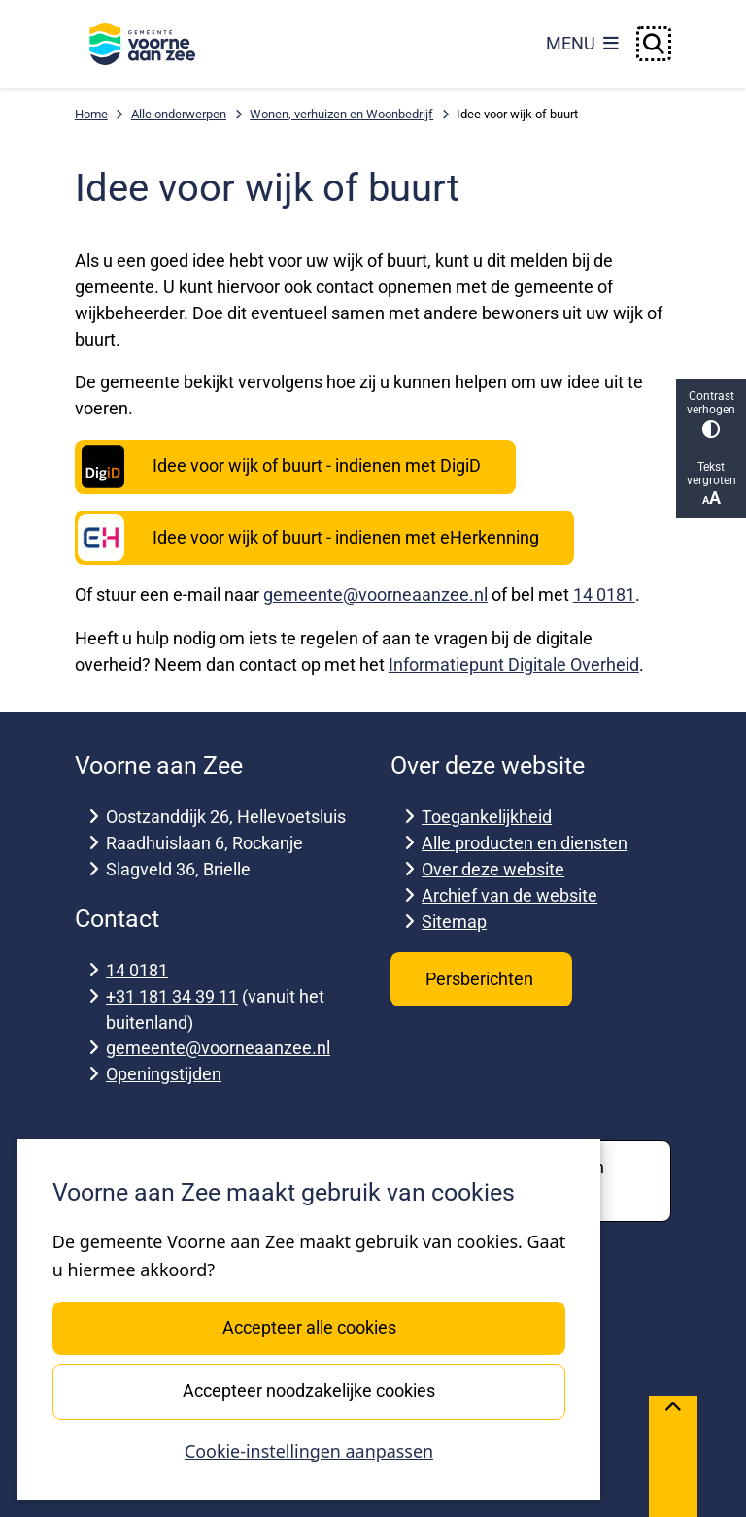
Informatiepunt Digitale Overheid (514, 664)
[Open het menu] (583, 43)
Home (91, 114)
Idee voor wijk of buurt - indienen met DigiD (280, 467)
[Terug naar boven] (673, 1456)
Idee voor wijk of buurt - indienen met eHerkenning (309, 537)
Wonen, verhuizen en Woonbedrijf (341, 114)
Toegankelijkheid (487, 817)
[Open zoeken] (653, 43)
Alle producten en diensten (524, 843)
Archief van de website (509, 895)
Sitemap (454, 921)
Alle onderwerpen (178, 114)
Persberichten (481, 979)
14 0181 (604, 594)
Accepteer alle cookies (308, 1327)
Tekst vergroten (711, 484)
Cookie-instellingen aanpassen (309, 1451)
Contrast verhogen (711, 414)
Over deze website (493, 869)
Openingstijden (163, 1074)
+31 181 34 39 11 (172, 996)
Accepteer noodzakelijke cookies (309, 1390)
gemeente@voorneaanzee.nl (375, 594)
